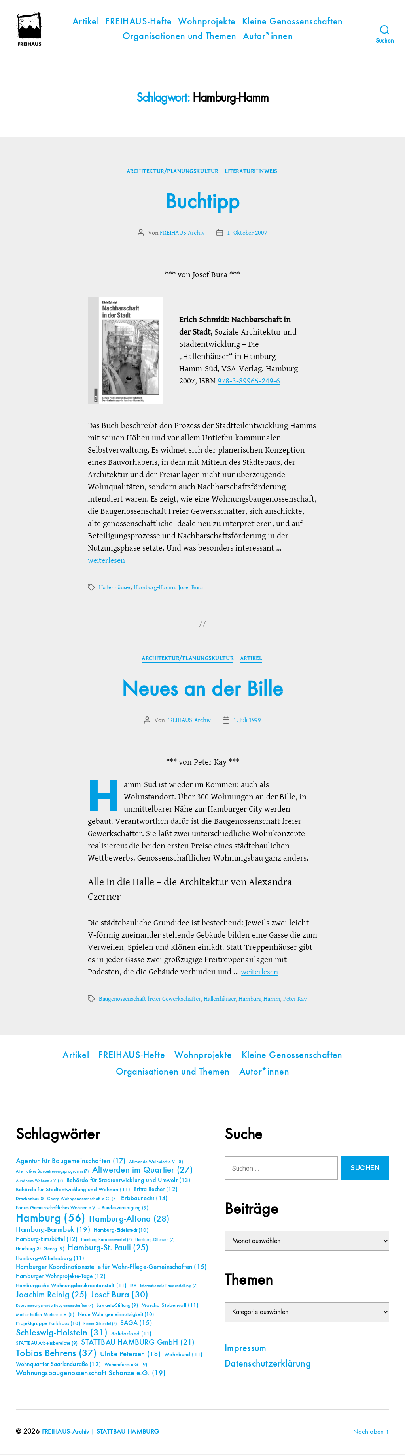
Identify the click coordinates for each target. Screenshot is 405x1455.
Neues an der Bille (202, 690)
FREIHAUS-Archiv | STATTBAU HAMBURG (102, 1432)
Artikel (85, 22)
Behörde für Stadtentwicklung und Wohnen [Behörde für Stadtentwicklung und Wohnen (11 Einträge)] (73, 1190)
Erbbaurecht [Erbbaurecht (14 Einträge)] (144, 1199)
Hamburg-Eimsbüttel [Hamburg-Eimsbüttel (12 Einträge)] (47, 1240)
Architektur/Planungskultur (172, 171)
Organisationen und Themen (180, 36)
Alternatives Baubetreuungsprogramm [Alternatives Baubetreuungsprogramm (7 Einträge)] (52, 1172)
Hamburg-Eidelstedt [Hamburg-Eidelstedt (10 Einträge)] (121, 1231)
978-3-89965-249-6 (249, 381)
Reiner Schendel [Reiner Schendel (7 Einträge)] (100, 1325)
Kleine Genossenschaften (292, 22)
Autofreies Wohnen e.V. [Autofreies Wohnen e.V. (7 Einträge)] (39, 1182)
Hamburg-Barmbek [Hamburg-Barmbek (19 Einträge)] (53, 1230)
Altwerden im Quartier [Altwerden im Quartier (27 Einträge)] (142, 1171)
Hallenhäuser (115, 588)
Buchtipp (202, 202)
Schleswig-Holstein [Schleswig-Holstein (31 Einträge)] (62, 1333)
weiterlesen (108, 560)
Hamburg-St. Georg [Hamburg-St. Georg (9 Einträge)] (40, 1249)
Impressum (245, 1349)
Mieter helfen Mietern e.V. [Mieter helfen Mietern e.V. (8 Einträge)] (45, 1315)
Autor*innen (268, 36)
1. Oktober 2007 (247, 233)
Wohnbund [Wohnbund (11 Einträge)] (183, 1355)
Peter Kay (295, 1000)
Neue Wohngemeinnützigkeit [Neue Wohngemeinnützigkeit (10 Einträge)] (116, 1315)
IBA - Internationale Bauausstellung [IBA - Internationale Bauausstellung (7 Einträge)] (163, 1287)
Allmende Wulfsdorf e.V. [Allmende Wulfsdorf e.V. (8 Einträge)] (156, 1162)
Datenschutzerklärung (268, 1365)
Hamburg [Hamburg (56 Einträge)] (51, 1219)
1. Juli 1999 (247, 721)
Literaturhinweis (252, 171)
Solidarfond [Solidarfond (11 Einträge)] (131, 1334)
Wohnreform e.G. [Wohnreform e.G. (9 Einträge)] (125, 1365)
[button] (17, 1437)
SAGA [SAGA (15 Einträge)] (136, 1324)
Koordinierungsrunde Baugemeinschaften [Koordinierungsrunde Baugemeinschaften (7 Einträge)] (54, 1306)
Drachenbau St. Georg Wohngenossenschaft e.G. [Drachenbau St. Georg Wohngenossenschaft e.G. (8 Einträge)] (67, 1199)
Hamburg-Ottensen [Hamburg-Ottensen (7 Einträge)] (154, 1241)
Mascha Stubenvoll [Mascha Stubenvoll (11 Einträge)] (169, 1306)
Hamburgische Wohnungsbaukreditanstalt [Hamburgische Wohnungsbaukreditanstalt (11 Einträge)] (71, 1286)
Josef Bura (190, 588)
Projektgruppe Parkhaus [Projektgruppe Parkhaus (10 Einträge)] (48, 1324)
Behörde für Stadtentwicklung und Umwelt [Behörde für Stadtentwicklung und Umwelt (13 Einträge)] (128, 1181)
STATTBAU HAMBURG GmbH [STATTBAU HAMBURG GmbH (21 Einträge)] (138, 1343)
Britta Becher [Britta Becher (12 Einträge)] (156, 1190)
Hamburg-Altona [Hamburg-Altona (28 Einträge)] (129, 1219)
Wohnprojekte (207, 22)
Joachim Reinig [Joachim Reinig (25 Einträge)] (51, 1295)
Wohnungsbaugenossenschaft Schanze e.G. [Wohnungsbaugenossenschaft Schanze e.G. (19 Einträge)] (90, 1374)
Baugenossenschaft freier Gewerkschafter (150, 1000)
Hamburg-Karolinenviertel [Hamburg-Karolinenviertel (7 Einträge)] (106, 1241)
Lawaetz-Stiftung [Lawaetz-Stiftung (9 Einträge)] (117, 1306)
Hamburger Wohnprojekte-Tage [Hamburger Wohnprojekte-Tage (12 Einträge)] (61, 1277)
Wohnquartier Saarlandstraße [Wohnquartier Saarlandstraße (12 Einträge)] (58, 1365)
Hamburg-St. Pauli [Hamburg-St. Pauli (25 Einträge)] (108, 1248)
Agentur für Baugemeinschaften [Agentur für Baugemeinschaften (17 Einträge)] (70, 1162)
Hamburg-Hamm (154, 588)
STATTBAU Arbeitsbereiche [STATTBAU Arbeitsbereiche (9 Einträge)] (47, 1344)
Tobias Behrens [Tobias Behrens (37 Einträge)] (56, 1354)
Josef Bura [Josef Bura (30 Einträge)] (120, 1295)
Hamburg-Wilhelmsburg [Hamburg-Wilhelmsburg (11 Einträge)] (50, 1259)
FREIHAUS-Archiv (182, 233)
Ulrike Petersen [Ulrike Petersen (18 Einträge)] (130, 1355)
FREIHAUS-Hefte (138, 22)
